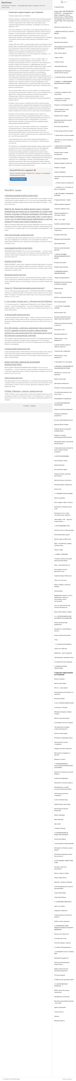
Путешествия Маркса (60, 839)
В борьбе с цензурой (59, 167)
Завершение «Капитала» (60, 910)
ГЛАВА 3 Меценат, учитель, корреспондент (24, 391)
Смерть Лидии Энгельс (60, 877)
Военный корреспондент (15, 275)
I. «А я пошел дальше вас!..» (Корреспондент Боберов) (29, 301)
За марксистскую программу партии (64, 979)
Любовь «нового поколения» (62, 921)
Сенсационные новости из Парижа (63, 722)
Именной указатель (59, 1020)
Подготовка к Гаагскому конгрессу (63, 782)
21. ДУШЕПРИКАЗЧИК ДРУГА (63, 901)
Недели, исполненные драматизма (63, 409)
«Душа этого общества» (60, 648)
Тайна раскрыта (58, 591)
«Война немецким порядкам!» (62, 204)
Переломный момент (59, 243)
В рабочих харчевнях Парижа (62, 224)
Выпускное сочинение (60, 38)
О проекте (26, 406)
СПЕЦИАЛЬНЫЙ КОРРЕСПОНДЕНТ (21, 196)
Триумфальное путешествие (61, 996)
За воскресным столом (60, 938)
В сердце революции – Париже (62, 200)
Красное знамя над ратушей (61, 718)
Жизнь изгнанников (59, 498)
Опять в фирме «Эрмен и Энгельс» (63, 502)
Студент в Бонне (58, 57)
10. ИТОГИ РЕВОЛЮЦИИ (61, 456)
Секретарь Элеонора (59, 828)
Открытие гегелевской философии (63, 105)
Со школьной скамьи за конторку (63, 77)
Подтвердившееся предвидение (62, 398)
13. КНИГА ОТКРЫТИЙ (61, 554)
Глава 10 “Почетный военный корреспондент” (25, 288)
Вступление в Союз (59, 329)
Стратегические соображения (62, 351)
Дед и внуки (57, 824)
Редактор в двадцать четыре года (63, 163)
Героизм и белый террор (60, 733)
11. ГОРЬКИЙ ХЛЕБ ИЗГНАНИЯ (63, 493)
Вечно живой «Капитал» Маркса (63, 612)
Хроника (56, 1016)
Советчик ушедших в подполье (62, 943)
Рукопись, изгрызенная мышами (63, 297)
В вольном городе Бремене (61, 126)
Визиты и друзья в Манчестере (62, 539)
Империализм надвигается (61, 958)
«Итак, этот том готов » (60, 580)
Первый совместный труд (61, 267)
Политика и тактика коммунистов (63, 387)
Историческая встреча (60, 262)
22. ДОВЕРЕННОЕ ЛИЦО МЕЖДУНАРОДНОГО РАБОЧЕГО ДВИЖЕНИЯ (63, 927)
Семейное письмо (59, 62)
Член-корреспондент (14, 378)
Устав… (56, 639)
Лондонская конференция (61, 778)
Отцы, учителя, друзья (60, 53)
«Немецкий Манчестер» (60, 66)
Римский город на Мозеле (61, 42)
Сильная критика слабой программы (64, 843)
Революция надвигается (60, 334)
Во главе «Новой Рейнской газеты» (63, 420)
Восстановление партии (60, 469)
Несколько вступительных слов (62, 27)
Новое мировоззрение (60, 301)
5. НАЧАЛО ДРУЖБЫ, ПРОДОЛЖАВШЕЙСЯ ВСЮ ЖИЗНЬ (62, 256)
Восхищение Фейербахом (61, 158)
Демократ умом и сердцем (61, 115)
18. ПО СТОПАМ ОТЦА (61, 799)
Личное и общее (58, 550)
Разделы (33, 406)
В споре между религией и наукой (63, 131)
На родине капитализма (60, 234)
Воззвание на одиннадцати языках (63, 737)
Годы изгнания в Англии (60, 460)
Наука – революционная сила (62, 565)
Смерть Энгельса (58, 1011)
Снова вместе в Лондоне (60, 707)
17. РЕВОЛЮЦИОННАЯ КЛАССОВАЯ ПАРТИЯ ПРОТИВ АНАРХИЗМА (63, 765)
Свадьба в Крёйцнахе (60, 172)
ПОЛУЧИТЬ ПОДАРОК (18, 179)
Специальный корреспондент (17, 349)
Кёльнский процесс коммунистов (63, 484)
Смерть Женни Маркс (60, 893)
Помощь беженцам (59, 465)
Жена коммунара (58, 819)
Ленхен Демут (58, 293)
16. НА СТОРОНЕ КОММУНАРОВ (64, 703)
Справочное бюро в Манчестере (63, 575)
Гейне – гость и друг (59, 219)
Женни (56, 88)
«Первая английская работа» (62, 277)
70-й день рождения (59, 975)
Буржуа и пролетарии (60, 379)
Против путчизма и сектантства (62, 480)
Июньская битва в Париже (61, 424)
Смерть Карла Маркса (60, 897)
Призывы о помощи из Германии (63, 882)
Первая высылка (58, 288)
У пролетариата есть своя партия (63, 362)
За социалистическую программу (63, 662)
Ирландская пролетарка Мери (62, 239)
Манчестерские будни (60, 683)
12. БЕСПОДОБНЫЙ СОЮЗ (62, 525)
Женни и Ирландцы (59, 815)
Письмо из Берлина (59, 679)
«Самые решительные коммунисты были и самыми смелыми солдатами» (63, 449)
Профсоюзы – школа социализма (63, 653)
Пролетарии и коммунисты (61, 383)
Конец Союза (57, 489)
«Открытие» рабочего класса (62, 208)
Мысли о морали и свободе (61, 873)
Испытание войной (59, 698)
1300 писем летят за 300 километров (64, 530)
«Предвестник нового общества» (63, 748)
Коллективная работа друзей (62, 534)
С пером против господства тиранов (64, 135)
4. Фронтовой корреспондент (17, 315)
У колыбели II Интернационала (62, 947)
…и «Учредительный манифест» (63, 644)
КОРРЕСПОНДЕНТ (13, 261)
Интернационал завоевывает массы (64, 657)
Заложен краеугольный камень (62, 635)
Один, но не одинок (59, 906)
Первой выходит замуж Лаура (62, 804)
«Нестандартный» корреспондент (19, 235)
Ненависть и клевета (59, 759)
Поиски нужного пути (60, 312)
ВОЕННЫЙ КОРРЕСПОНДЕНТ (18, 248)
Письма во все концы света (61, 934)
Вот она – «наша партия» (61, 687)
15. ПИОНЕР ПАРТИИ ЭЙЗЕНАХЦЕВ (11, 1079)
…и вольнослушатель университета (64, 182)
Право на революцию (60, 1007)
